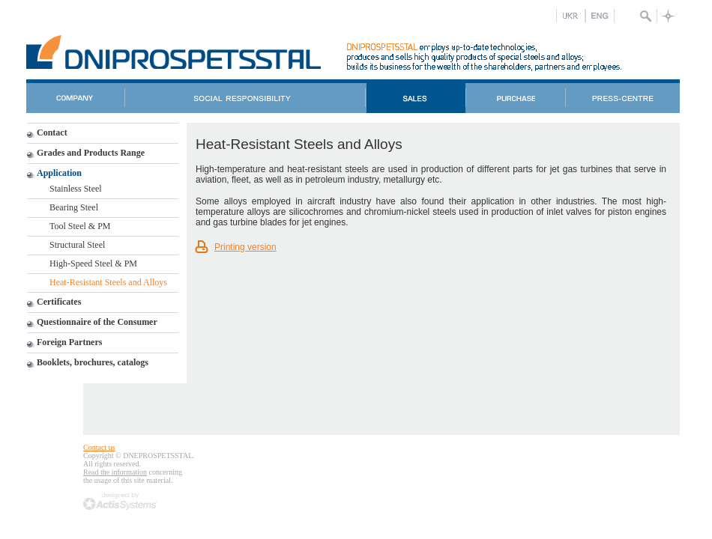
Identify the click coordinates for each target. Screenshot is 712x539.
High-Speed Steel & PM (93, 263)
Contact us (99, 447)
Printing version (245, 247)
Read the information (115, 472)
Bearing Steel (73, 207)
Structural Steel (77, 245)
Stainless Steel (75, 188)
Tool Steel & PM (80, 226)
